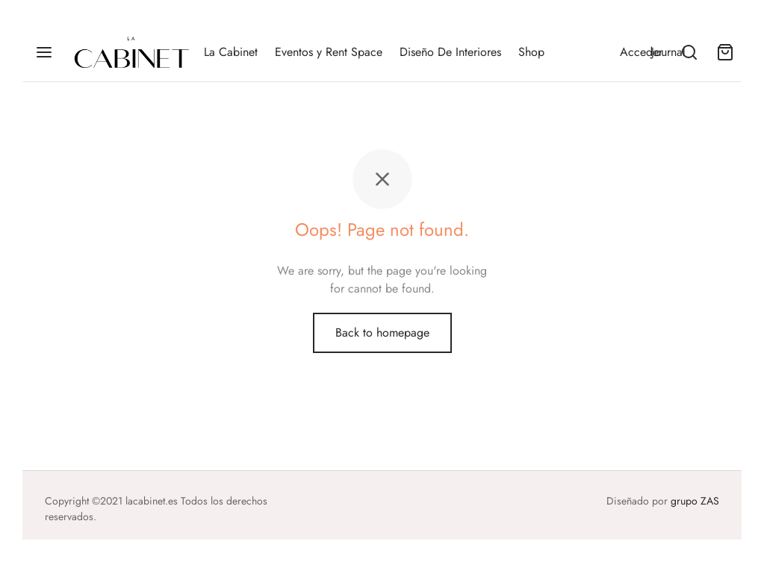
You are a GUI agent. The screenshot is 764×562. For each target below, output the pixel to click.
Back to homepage (382, 332)
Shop (531, 51)
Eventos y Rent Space (328, 51)
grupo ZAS (695, 500)
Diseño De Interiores (450, 51)
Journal (668, 51)
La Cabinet (231, 51)
